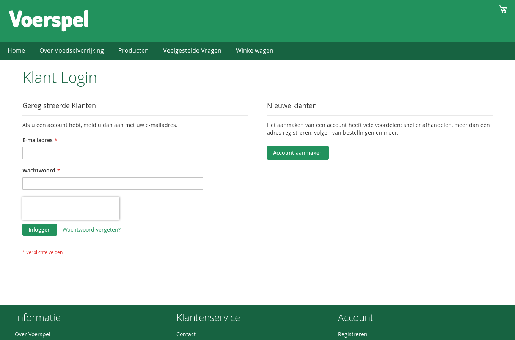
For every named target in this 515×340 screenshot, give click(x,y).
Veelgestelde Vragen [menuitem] (192, 50)
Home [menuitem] (16, 50)
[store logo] (48, 20)
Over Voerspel (32, 334)
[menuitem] (133, 51)
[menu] (257, 51)
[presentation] (70, 208)
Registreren (352, 334)
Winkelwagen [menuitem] (254, 50)
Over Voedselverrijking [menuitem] (71, 50)
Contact (186, 334)
